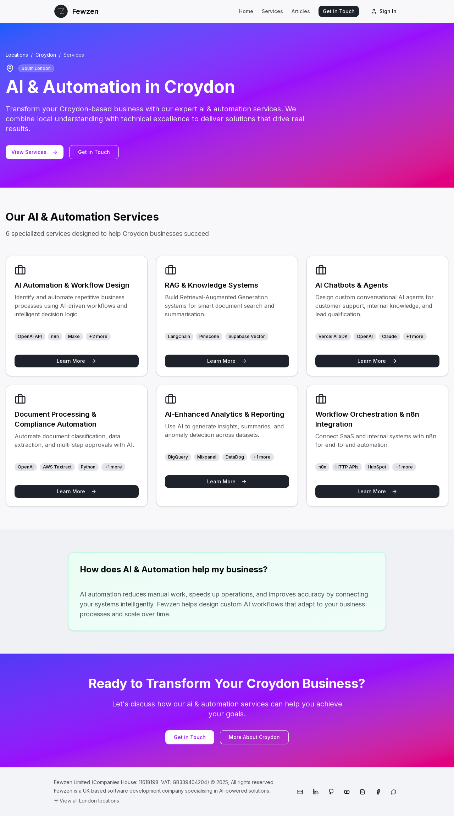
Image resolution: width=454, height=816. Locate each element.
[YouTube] (346, 792)
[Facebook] (378, 792)
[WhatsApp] (393, 792)
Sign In (384, 11)
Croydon (45, 55)
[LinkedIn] (315, 792)
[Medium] (362, 792)
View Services (34, 152)
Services (272, 11)
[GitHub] (331, 792)
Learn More (76, 361)
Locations (17, 55)
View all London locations (86, 801)
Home (246, 11)
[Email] (300, 792)
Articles (301, 11)
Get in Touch (339, 11)
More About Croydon (254, 737)
